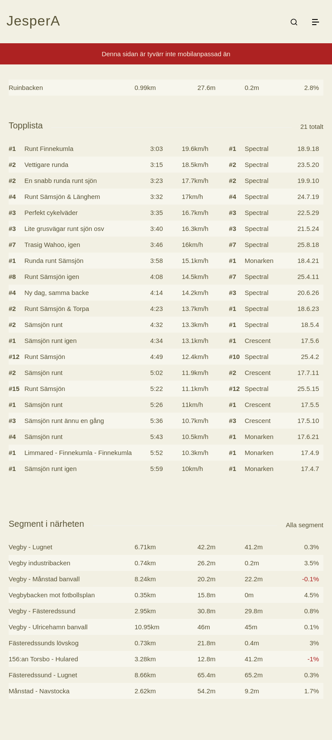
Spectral (256, 148)
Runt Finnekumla (48, 148)
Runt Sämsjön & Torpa (56, 308)
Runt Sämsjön (44, 356)
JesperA (33, 21)
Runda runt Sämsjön (53, 260)
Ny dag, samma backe (56, 292)
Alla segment (304, 525)
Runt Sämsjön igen (51, 276)
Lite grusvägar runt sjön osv (64, 228)
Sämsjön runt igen (50, 340)
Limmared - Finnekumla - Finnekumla (77, 452)
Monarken (259, 260)
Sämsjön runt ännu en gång (64, 420)
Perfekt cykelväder (50, 212)
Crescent (258, 340)
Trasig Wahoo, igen (52, 244)
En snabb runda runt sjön (60, 180)
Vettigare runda (46, 164)
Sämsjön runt (43, 324)
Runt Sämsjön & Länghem (62, 196)
